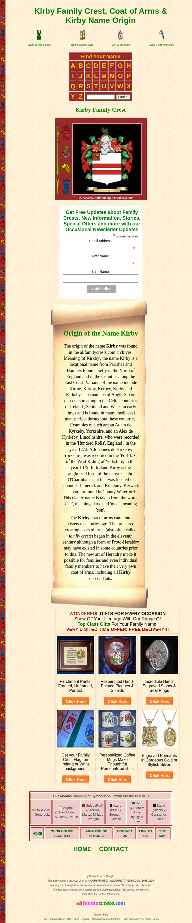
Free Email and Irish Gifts (57, 919)
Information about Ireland (106, 919)
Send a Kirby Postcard (161, 44)
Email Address (112, 241)
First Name (113, 256)
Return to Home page (39, 44)
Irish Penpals (81, 919)
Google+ (111, 876)
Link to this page (121, 44)
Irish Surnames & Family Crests (141, 919)
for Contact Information (107, 894)
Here (91, 894)
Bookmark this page (82, 44)
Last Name (100, 272)
